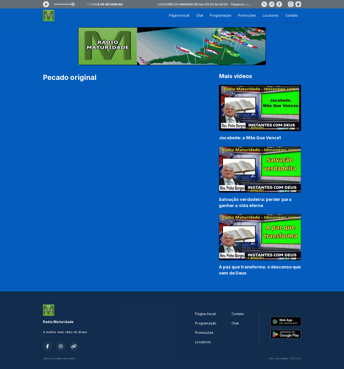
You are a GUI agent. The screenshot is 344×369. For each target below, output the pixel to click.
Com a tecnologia (284, 358)
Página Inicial (179, 15)
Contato (291, 15)
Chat (199, 15)
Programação (220, 15)
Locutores (271, 15)
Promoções (247, 15)
